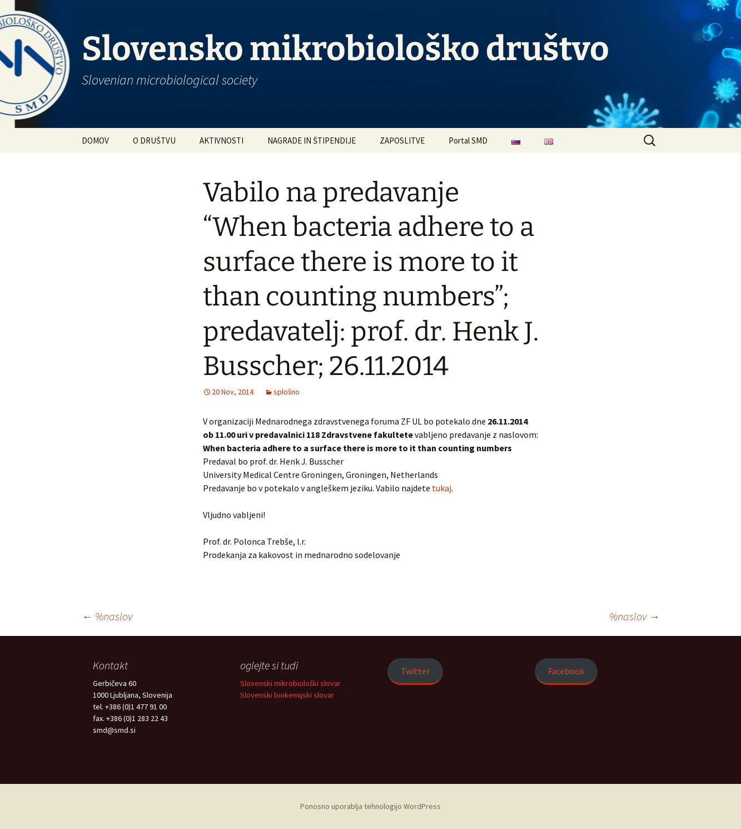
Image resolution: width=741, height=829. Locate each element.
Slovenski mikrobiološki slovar (290, 683)
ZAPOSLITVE (402, 140)
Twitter (415, 671)
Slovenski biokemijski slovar (287, 695)
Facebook (566, 671)
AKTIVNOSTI (221, 140)
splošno (286, 392)
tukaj (441, 488)
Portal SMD (468, 140)
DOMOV (95, 140)
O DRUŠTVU (154, 140)
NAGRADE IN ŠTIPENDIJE (311, 140)
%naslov (107, 616)
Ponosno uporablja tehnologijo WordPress (370, 806)
